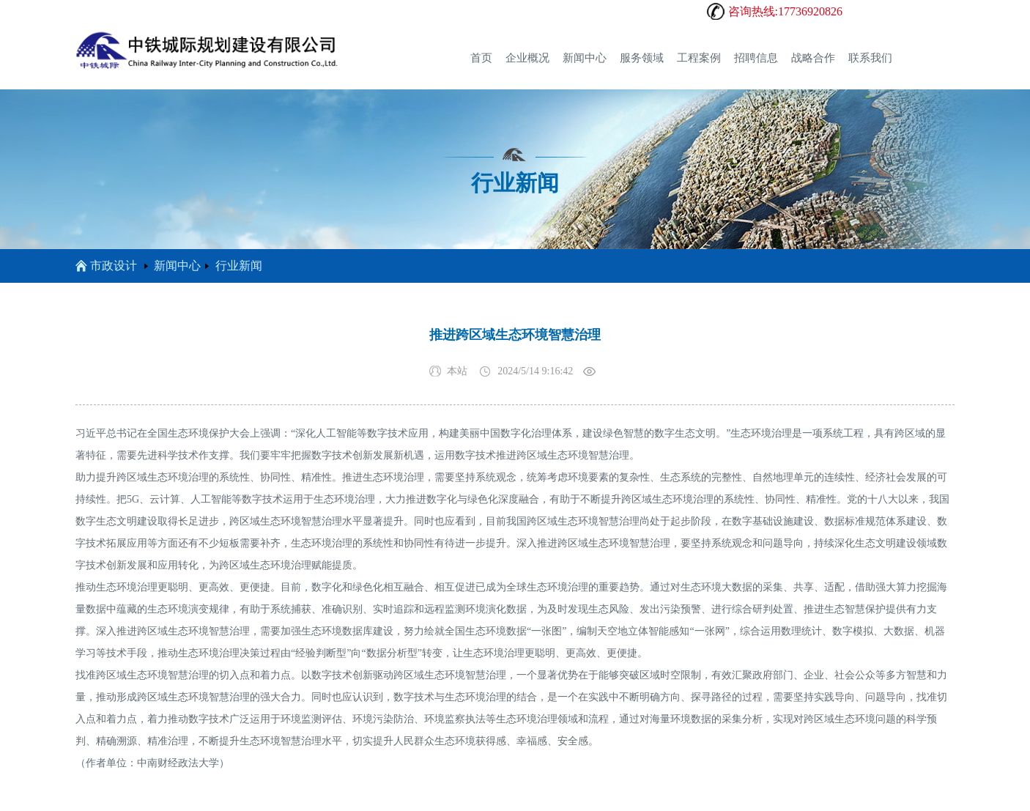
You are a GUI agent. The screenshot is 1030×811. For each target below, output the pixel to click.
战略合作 (813, 58)
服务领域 (642, 58)
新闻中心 (585, 58)
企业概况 (527, 58)
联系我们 (870, 58)
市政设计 (106, 265)
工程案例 (699, 58)
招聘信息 (756, 58)
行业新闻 (238, 265)
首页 (481, 58)
